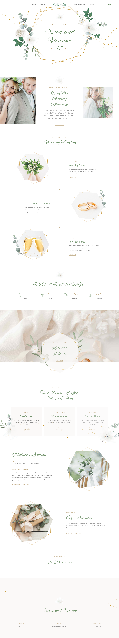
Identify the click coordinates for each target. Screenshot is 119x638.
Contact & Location (79, 4)
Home (34, 4)
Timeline (91, 4)
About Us (42, 4)
